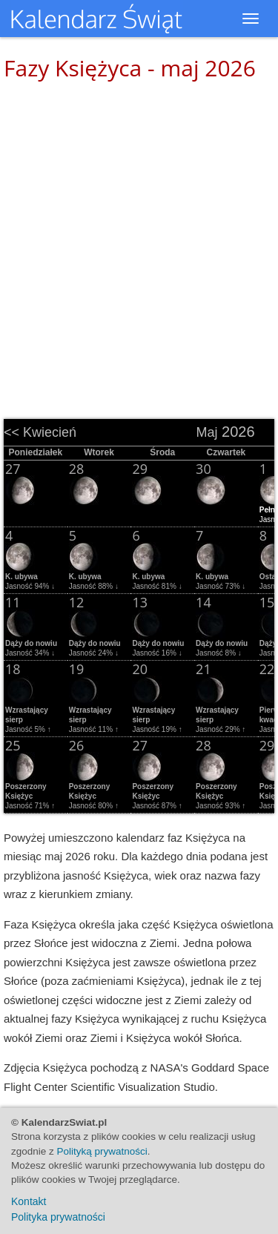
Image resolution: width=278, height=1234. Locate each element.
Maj (206, 432)
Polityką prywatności (102, 1151)
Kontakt (28, 1201)
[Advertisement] (139, 243)
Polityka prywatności (58, 1217)
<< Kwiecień (40, 432)
